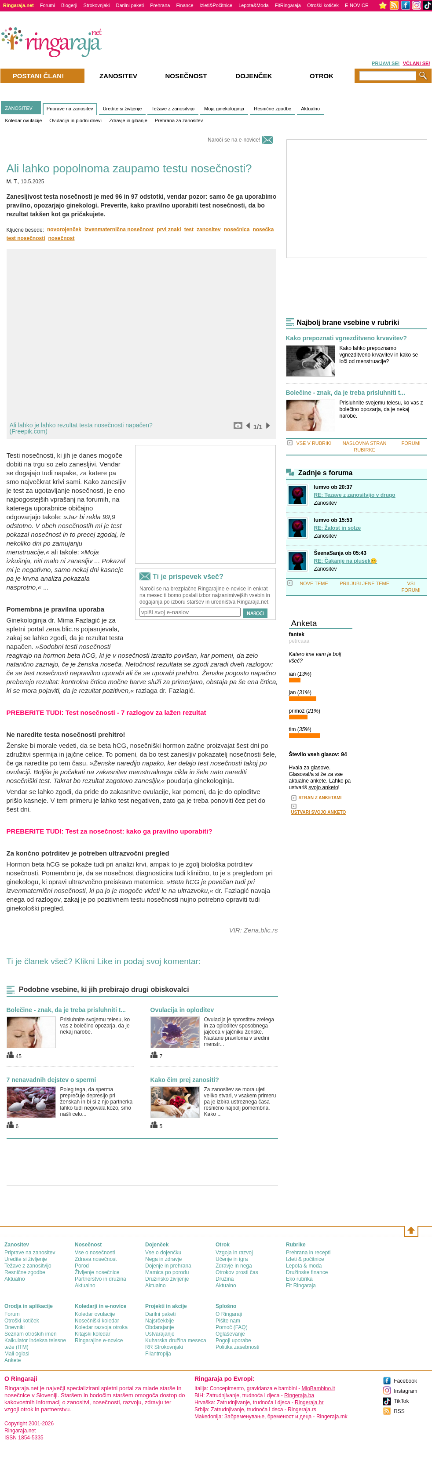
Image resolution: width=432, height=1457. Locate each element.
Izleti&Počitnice (216, 5)
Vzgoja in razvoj (234, 1252)
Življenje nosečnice (97, 1272)
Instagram (405, 1391)
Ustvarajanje (160, 1334)
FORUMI (411, 443)
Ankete (12, 1360)
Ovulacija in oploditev (182, 1010)
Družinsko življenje (167, 1279)
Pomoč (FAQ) (232, 1327)
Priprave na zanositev (70, 108)
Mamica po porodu (167, 1272)
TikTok (401, 1401)
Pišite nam (228, 1321)
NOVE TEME (314, 583)
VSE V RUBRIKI (313, 443)
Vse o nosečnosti (95, 1252)
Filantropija (158, 1354)
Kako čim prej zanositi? (184, 1080)
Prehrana (160, 5)
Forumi (47, 5)
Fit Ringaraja (301, 1285)
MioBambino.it (318, 1388)
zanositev (209, 229)
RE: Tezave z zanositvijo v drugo (354, 495)
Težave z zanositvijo (172, 108)
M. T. (12, 181)
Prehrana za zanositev (179, 120)
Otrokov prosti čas (237, 1272)
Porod (82, 1266)
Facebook (405, 1381)
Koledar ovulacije (23, 120)
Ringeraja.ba (299, 1395)
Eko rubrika (299, 1279)
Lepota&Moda (253, 5)
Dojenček (253, 76)
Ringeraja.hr (309, 1402)
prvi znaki (169, 229)
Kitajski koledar (92, 1334)
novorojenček (64, 229)
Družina (225, 1279)
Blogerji (69, 5)
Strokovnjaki (97, 5)
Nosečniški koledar (97, 1321)
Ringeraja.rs (302, 1409)
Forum (12, 1314)
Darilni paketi (130, 5)
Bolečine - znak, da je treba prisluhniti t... (66, 1010)
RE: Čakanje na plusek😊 (345, 561)
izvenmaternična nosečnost (119, 229)
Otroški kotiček (323, 5)
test (189, 229)
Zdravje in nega (234, 1266)
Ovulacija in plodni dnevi (75, 120)
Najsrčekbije (159, 1321)
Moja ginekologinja (224, 108)
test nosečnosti (26, 238)
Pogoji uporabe (233, 1340)
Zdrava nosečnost (96, 1259)
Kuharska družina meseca (175, 1340)
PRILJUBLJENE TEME (364, 583)
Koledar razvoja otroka (101, 1327)
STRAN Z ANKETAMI (320, 797)
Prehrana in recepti (308, 1252)
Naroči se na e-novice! (234, 140)
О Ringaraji (229, 1314)
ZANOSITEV (19, 108)
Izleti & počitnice (305, 1259)
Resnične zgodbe (272, 108)
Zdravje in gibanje (128, 120)
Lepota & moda (304, 1266)
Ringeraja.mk (332, 1416)
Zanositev (325, 503)
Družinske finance (307, 1272)
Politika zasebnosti (237, 1347)
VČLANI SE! (416, 63)
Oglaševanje (230, 1334)
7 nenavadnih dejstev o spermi (51, 1080)
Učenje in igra (232, 1259)
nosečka (263, 229)
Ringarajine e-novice (99, 1340)
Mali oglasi (16, 1354)
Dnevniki (14, 1327)
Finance (184, 5)
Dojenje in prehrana (168, 1266)
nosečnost (61, 238)
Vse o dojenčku (163, 1252)
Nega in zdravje (163, 1259)
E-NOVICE (356, 5)
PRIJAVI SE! (385, 63)
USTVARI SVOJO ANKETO (318, 812)
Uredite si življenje (122, 108)
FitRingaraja (288, 5)
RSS (399, 1411)
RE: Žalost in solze (337, 528)
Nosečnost (186, 76)
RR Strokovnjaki (164, 1347)
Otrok (321, 76)
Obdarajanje (159, 1327)
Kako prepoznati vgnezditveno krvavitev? (346, 338)
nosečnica (237, 229)
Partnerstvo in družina (100, 1279)
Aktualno (310, 108)
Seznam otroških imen (30, 1334)
